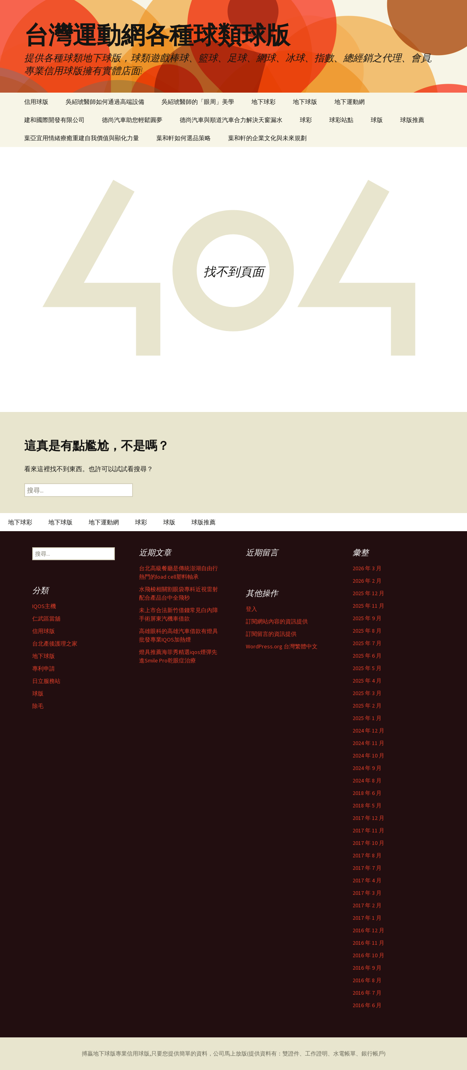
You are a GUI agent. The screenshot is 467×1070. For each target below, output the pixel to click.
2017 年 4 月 (367, 880)
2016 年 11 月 (368, 942)
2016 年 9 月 (367, 967)
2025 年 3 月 (367, 693)
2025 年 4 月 (367, 680)
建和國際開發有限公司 (54, 120)
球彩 (306, 120)
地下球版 (305, 102)
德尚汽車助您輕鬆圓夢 (132, 120)
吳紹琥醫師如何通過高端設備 (105, 102)
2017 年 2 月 (367, 905)
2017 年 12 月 (368, 818)
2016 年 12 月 (368, 930)
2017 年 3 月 (367, 892)
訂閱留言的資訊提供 (271, 633)
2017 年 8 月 (367, 855)
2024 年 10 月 (368, 755)
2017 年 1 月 (367, 917)
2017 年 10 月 (368, 842)
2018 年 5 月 (367, 805)
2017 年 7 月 (367, 867)
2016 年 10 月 (368, 955)
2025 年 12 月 (368, 593)
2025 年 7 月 (367, 643)
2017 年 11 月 (368, 830)
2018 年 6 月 (367, 793)
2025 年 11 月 (368, 605)
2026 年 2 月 (367, 580)
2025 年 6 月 (367, 655)
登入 (251, 609)
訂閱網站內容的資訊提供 (277, 621)
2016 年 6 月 (367, 1005)
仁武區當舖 (46, 618)
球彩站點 (341, 120)
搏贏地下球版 (99, 1053)
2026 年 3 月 (367, 568)
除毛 (38, 706)
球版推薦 (412, 120)
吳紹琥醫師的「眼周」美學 (198, 102)
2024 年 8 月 (367, 780)
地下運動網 (349, 102)
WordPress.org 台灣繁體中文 (282, 646)
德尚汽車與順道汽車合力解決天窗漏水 (231, 120)
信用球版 (36, 102)
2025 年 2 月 (367, 705)
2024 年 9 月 (367, 768)
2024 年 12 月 (368, 730)
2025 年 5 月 (367, 668)
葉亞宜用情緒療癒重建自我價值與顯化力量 (81, 138)
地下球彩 (263, 102)
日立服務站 (46, 681)
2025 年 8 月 (367, 630)
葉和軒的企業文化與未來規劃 (267, 138)
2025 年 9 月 (367, 618)
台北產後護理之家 (54, 643)
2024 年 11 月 (368, 743)
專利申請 (43, 668)
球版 (377, 120)
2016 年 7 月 (367, 992)
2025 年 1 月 (367, 718)
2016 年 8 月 (367, 980)
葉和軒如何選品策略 (183, 138)
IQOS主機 (44, 606)
